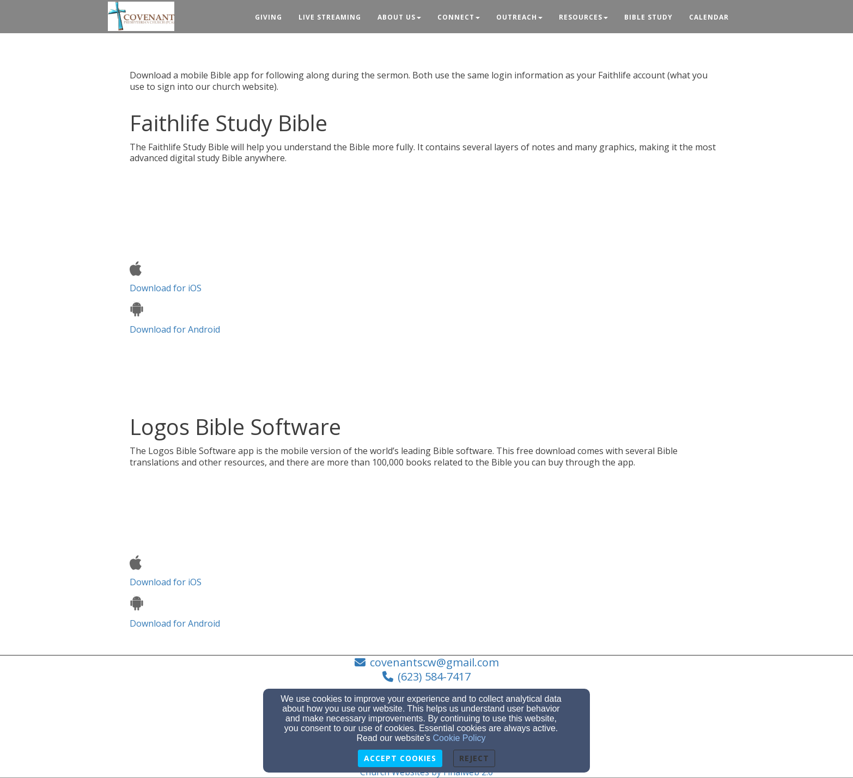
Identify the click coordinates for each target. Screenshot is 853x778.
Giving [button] (268, 17)
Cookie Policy (459, 738)
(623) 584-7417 (434, 676)
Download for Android (175, 318)
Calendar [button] (709, 17)
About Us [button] (399, 17)
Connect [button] (458, 17)
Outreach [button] (519, 17)
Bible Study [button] (648, 17)
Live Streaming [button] (329, 17)
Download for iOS (166, 277)
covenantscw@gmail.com (434, 662)
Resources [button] (583, 17)
